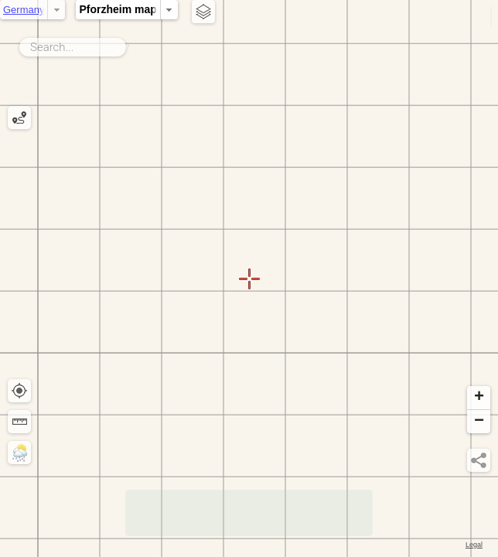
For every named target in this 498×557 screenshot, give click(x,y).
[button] (478, 398)
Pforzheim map (168, 9)
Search (128, 44)
